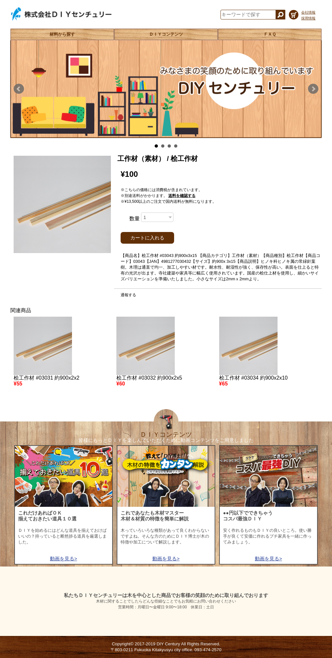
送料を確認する (182, 195)
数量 (134, 218)
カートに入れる (147, 237)
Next (313, 89)
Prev (19, 89)
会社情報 (308, 12)
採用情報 (308, 18)
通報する (128, 295)
